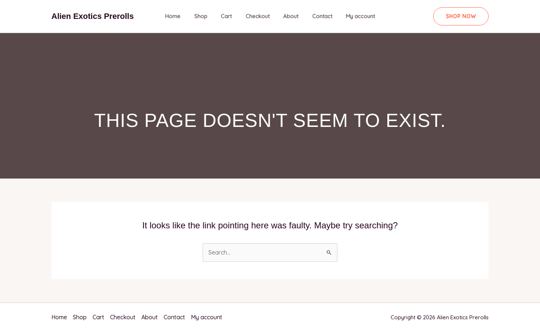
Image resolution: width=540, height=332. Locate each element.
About (288, 16)
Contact (317, 16)
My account (352, 16)
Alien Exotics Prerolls (92, 16)
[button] (461, 16)
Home (181, 16)
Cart (229, 16)
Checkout (258, 16)
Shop (206, 16)
